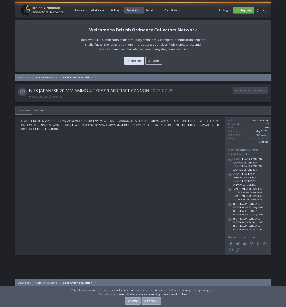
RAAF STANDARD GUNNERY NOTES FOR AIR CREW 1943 (247, 190)
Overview (24, 110)
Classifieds (170, 10)
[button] (87, 10)
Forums (79, 10)
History (39, 110)
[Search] (264, 10)
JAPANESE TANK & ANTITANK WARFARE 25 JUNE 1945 (248, 160)
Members (151, 10)
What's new (97, 10)
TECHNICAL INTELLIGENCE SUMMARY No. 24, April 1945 (248, 220)
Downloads (133, 10)
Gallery (115, 10)
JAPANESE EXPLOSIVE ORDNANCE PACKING (244, 175)
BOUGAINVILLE (39, 96)
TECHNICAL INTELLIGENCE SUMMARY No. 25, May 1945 (248, 205)
